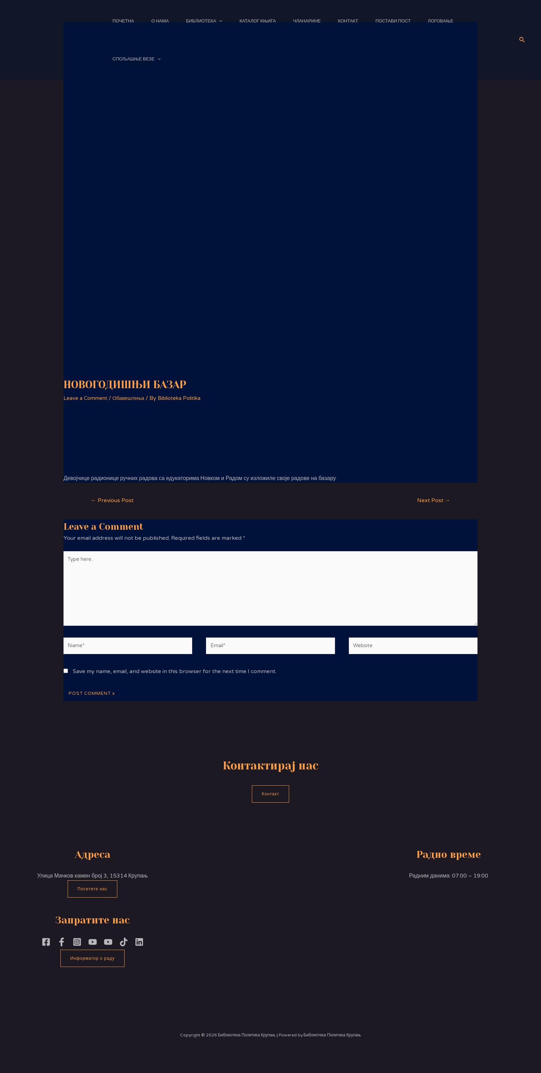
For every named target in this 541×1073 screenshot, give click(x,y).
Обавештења (132, 398)
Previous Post (114, 500)
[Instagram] (77, 949)
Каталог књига (257, 21)
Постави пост (393, 21)
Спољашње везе (136, 59)
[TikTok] (123, 949)
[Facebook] (46, 949)
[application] (219, 21)
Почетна (123, 21)
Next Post (432, 500)
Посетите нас (92, 896)
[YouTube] (108, 949)
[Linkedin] (139, 949)
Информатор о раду (92, 966)
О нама (160, 21)
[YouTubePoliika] (92, 949)
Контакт (348, 21)
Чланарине (307, 21)
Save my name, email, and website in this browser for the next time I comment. (174, 678)
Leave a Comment (86, 398)
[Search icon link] (522, 40)
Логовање (440, 21)
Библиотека (204, 21)
